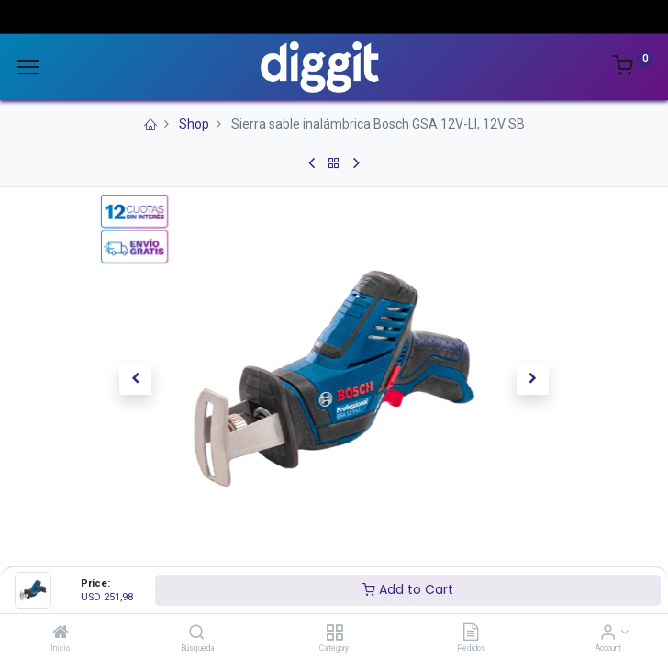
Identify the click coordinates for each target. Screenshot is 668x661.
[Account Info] (608, 633)
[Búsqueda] (197, 633)
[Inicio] (60, 633)
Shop (194, 124)
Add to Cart (407, 589)
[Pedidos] (470, 633)
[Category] (334, 633)
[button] (135, 378)
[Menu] (28, 67)
